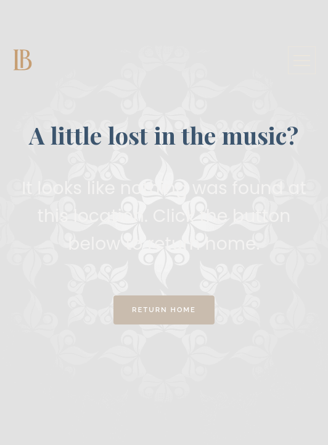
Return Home (164, 309)
